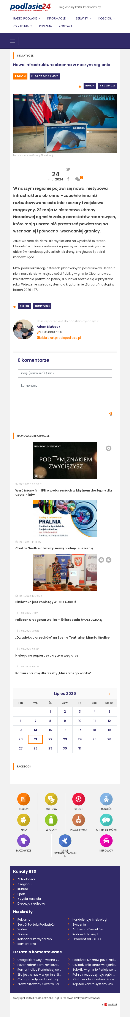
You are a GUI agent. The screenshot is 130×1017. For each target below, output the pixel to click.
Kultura (51, 801)
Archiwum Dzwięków (88, 929)
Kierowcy (106, 843)
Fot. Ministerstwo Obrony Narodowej (33, 155)
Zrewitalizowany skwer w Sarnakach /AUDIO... (39, 984)
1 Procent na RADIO (87, 939)
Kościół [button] (105, 18)
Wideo (22, 929)
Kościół (106, 801)
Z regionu (24, 884)
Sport (78, 801)
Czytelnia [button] (21, 26)
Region (20, 76)
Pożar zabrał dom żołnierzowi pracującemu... (39, 965)
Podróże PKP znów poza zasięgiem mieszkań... (95, 960)
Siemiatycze (107, 85)
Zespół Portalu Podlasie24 (36, 924)
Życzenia (79, 924)
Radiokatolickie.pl (85, 934)
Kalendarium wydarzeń (34, 939)
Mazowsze (23, 843)
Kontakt (66, 26)
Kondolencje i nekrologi (90, 919)
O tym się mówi (106, 822)
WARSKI (112, 1004)
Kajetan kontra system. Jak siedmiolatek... (95, 984)
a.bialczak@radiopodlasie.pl (59, 338)
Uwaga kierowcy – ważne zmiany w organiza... (39, 960)
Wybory (51, 822)
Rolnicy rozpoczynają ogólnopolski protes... (95, 974)
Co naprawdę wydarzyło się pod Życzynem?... (39, 979)
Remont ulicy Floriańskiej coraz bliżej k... (39, 969)
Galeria (22, 934)
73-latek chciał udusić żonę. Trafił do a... (95, 979)
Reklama (45, 26)
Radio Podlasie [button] (25, 18)
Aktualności (26, 879)
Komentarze (26, 944)
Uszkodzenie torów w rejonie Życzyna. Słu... (95, 965)
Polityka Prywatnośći (87, 998)
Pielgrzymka (78, 822)
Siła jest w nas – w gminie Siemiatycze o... (39, 974)
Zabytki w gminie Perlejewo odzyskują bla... (95, 969)
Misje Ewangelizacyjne (65, 845)
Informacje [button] (57, 18)
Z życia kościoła (29, 899)
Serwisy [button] (82, 18)
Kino (23, 822)
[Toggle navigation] (13, 41)
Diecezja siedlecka (31, 903)
